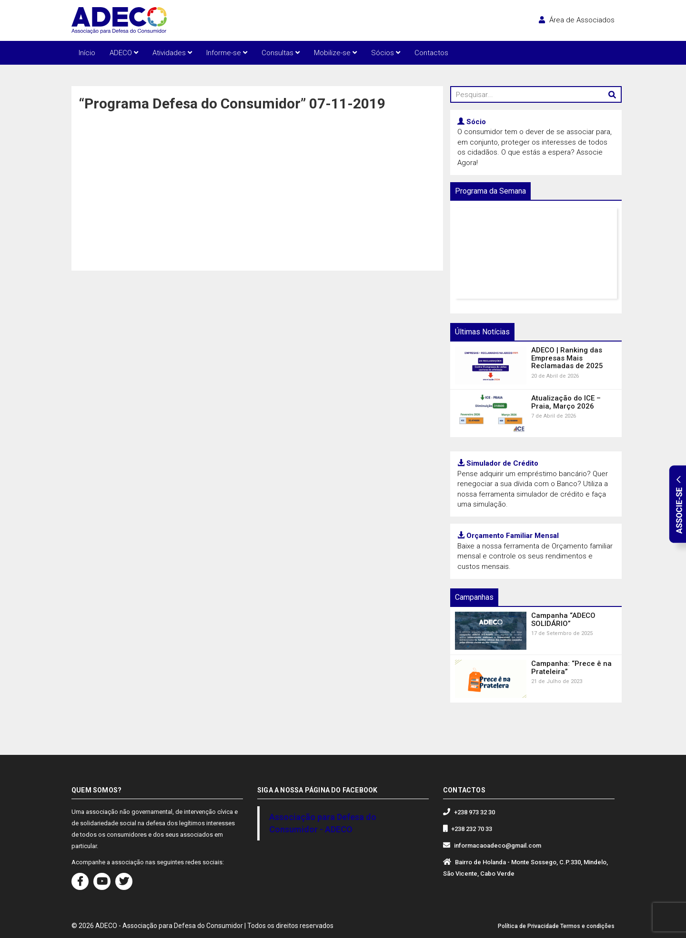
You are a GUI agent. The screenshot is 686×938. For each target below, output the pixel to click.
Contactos (431, 53)
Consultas (281, 53)
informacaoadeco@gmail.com (497, 845)
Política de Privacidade (528, 926)
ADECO (124, 53)
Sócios (385, 53)
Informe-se (226, 53)
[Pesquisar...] (536, 94)
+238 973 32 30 (474, 812)
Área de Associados (577, 20)
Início (87, 53)
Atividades (172, 53)
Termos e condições (587, 926)
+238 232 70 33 (471, 828)
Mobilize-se (335, 53)
